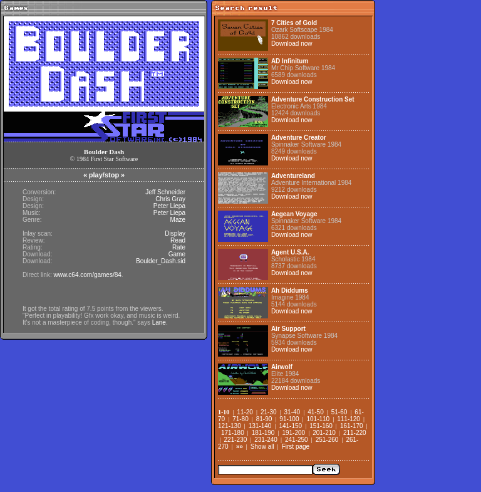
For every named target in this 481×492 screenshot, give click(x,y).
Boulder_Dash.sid (160, 261)
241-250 (296, 439)
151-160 (321, 425)
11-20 (245, 412)
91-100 (289, 419)
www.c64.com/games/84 (87, 274)
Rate (178, 247)
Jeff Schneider (165, 192)
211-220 (354, 432)
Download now (292, 43)
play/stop (104, 175)
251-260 (327, 439)
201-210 (324, 432)
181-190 (263, 432)
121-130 (229, 425)
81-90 (264, 419)
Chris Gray (170, 199)
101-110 (317, 419)
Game (176, 254)
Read (177, 240)
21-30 (269, 412)
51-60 (339, 412)
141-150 (290, 425)
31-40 (292, 412)
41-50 (316, 412)
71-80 (240, 419)
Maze (177, 219)
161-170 (351, 425)
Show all (262, 446)
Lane (159, 322)
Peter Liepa (169, 205)
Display (175, 233)
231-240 (265, 439)
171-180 (232, 432)
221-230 (235, 439)
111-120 (348, 419)
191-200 (293, 432)
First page (295, 446)
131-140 (260, 425)
